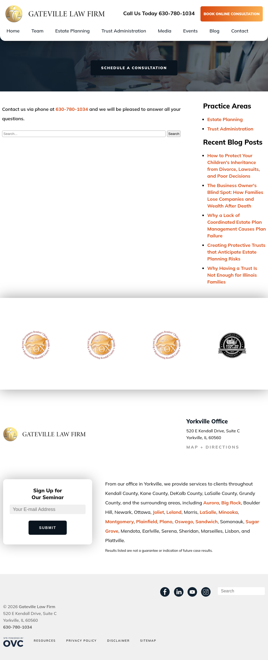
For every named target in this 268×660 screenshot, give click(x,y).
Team (37, 31)
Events (190, 31)
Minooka (228, 512)
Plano (165, 522)
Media (164, 31)
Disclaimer (118, 640)
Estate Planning (72, 31)
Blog (214, 31)
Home (13, 31)
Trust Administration (124, 31)
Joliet (158, 512)
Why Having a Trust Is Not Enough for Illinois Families (232, 275)
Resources (45, 640)
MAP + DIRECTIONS (212, 447)
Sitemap (148, 640)
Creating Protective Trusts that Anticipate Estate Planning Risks (236, 252)
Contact (239, 31)
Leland (174, 512)
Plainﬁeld (146, 522)
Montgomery (119, 522)
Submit (47, 528)
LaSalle (208, 512)
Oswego (184, 522)
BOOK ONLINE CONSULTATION (232, 14)
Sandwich (207, 522)
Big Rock (231, 503)
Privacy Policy (81, 640)
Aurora (211, 503)
